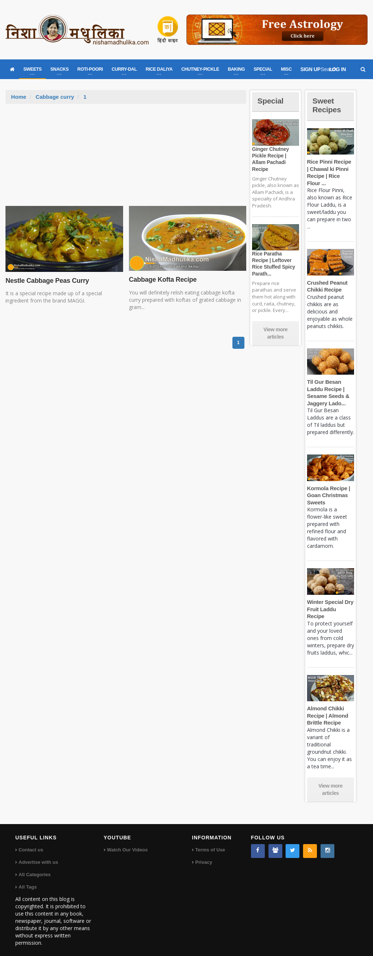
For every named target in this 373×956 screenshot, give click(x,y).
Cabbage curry (55, 97)
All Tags (28, 880)
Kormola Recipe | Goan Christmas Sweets (328, 495)
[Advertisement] (126, 158)
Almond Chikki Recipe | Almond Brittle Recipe (327, 708)
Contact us (31, 843)
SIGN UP (311, 69)
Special (271, 100)
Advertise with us (38, 855)
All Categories (34, 867)
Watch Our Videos (127, 843)
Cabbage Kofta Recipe (162, 279)
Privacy (203, 855)
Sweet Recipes (327, 105)
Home (18, 97)
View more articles (275, 333)
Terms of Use (210, 843)
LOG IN (337, 69)
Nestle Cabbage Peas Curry (46, 280)
